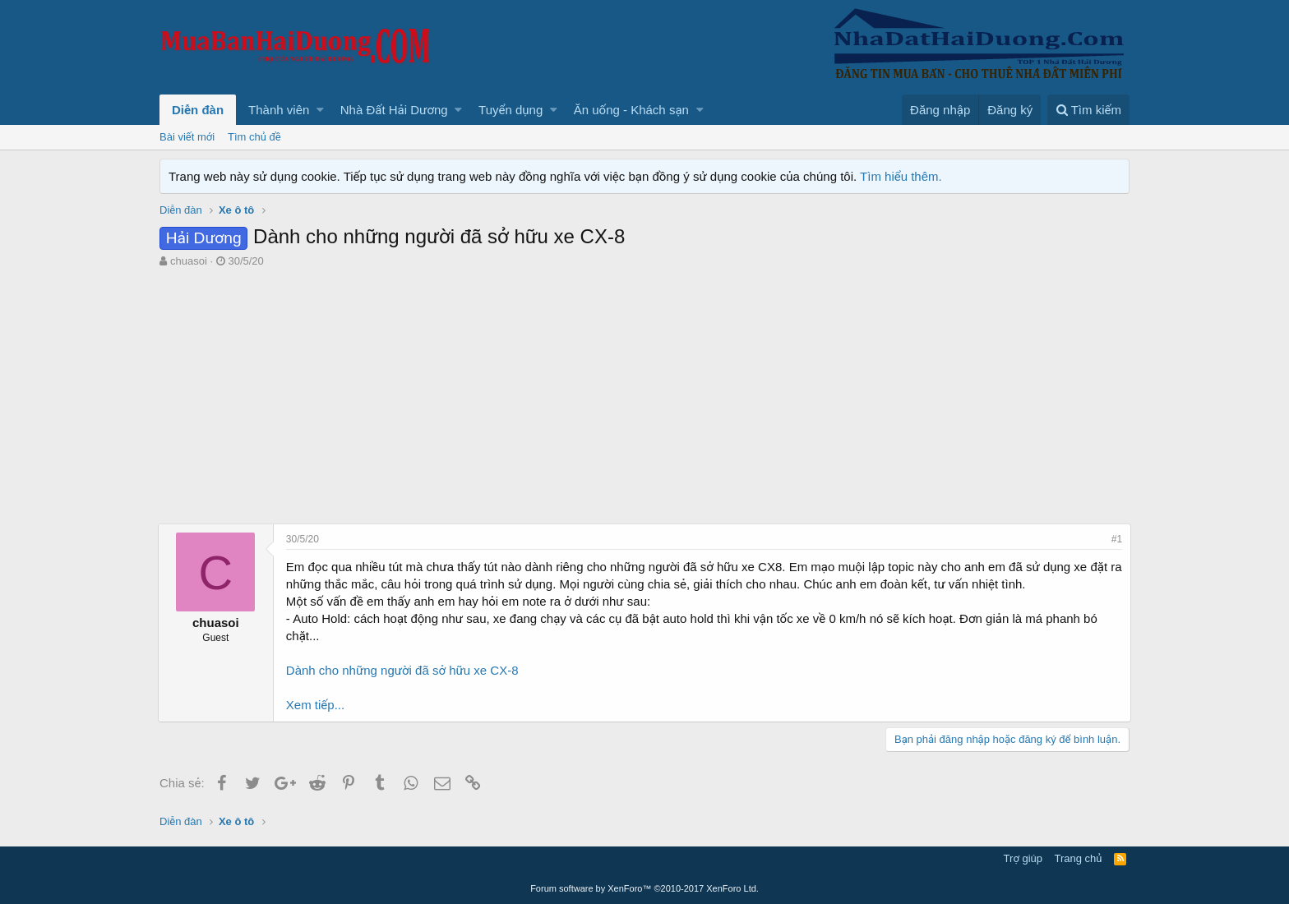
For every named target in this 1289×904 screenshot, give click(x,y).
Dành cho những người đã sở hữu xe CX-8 (404, 670)
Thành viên (278, 110)
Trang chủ (1078, 858)
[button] (320, 110)
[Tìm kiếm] (1088, 110)
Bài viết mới (187, 137)
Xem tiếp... (317, 705)
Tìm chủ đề (254, 137)
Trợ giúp (1023, 858)
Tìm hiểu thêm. (901, 176)
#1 (1115, 539)
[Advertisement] (644, 400)
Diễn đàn (198, 110)
